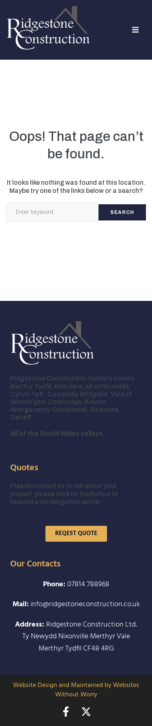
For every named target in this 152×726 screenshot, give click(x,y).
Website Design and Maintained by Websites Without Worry (76, 690)
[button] (135, 29)
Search (122, 212)
